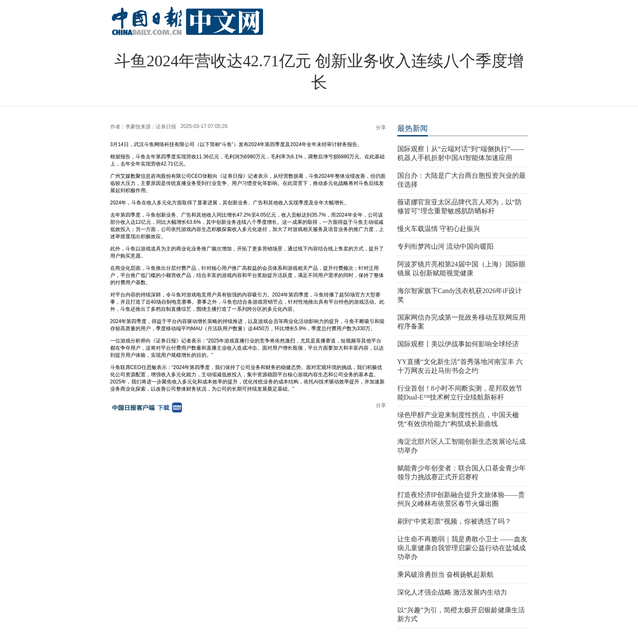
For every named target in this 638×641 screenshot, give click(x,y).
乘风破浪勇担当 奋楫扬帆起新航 (445, 574)
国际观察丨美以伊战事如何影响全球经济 (458, 344)
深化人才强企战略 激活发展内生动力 (452, 592)
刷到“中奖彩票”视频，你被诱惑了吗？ (454, 521)
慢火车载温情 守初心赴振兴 (438, 228)
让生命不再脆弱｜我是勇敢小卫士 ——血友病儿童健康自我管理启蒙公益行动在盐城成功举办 (462, 547)
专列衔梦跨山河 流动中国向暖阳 (445, 246)
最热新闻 (412, 128)
